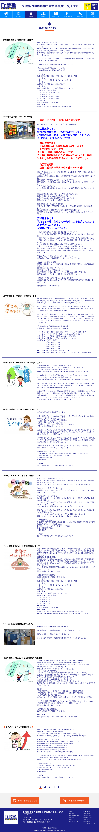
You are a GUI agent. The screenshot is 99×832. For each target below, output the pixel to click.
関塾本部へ (87, 821)
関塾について (73, 819)
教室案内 (71, 813)
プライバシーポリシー (90, 823)
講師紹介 (71, 817)
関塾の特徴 (87, 811)
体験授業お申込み (89, 817)
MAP (28, 815)
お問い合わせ (87, 819)
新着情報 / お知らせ (74, 815)
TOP (70, 811)
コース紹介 (87, 813)
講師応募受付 (87, 815)
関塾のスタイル (73, 821)
